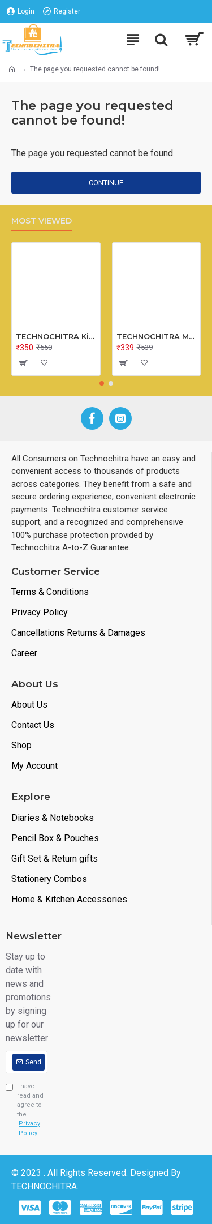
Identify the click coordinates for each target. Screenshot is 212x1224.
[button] (101, 383)
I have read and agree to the (26, 1110)
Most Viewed (41, 221)
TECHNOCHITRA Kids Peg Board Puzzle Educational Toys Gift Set (56, 336)
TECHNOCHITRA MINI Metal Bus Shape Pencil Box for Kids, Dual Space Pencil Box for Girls (156, 336)
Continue (106, 182)
